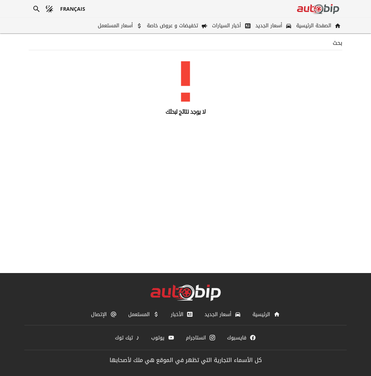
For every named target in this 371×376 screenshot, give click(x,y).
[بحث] (36, 9)
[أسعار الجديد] (272, 25)
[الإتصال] (103, 314)
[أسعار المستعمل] (119, 25)
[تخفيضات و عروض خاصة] (176, 25)
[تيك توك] (127, 337)
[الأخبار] (182, 314)
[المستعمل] (143, 314)
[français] (72, 9)
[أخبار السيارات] (230, 25)
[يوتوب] (162, 337)
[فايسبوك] (241, 337)
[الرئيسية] (266, 314)
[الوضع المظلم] (49, 9)
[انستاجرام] (200, 337)
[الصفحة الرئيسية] (317, 25)
